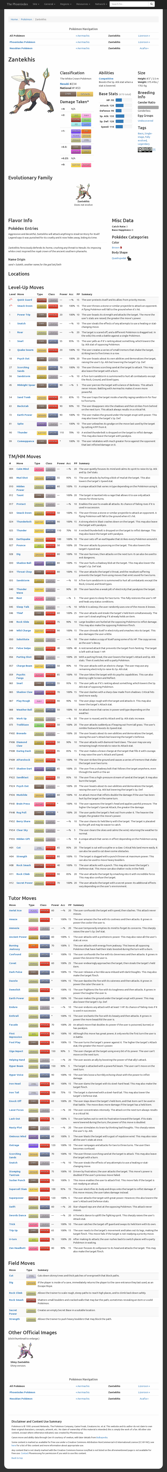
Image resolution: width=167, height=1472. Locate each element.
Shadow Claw (24, 692)
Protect (21, 504)
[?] (146, 149)
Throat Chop (24, 571)
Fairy (86, 115)
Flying (76, 135)
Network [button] (101, 4)
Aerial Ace (15, 910)
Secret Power (24, 882)
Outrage (14, 1145)
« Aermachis (83, 35)
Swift (12, 1206)
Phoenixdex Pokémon (22, 42)
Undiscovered (145, 120)
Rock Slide (22, 621)
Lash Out (14, 1118)
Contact (24, 1453)
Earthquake (23, 539)
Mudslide (21, 794)
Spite (20, 423)
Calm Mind (22, 468)
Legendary (144, 143)
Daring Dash (23, 751)
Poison (76, 151)
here (14, 1445)
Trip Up (13, 1230)
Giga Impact (16, 1051)
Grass (86, 120)
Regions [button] (65, 4)
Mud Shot (22, 477)
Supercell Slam (18, 1189)
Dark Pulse (15, 972)
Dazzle (13, 980)
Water (86, 124)
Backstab (23, 406)
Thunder (22, 432)
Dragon (76, 131)
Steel (86, 140)
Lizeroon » (144, 35)
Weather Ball (24, 709)
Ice (76, 124)
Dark (68, 94)
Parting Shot (24, 657)
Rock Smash (23, 865)
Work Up (21, 718)
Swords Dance (17, 1215)
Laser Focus (16, 1109)
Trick (12, 1224)
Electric (76, 165)
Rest (19, 598)
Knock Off (15, 1101)
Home (14, 19)
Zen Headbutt (17, 1248)
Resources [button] (83, 4)
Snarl (20, 341)
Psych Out (23, 358)
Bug (76, 115)
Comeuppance (25, 441)
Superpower (16, 1197)
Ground (85, 94)
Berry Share (23, 821)
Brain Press (23, 803)
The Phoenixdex (17, 4)
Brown (117, 247)
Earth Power (24, 414)
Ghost (86, 147)
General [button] (49, 4)
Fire (86, 131)
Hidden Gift (23, 839)
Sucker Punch (17, 1180)
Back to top (17, 1458)
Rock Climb (23, 874)
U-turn (13, 1239)
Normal (76, 140)
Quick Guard (24, 299)
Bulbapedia (101, 1437)
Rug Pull (21, 812)
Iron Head (15, 1083)
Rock (86, 151)
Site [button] (36, 4)
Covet (12, 963)
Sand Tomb (23, 397)
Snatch (21, 323)
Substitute (22, 639)
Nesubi (64, 83)
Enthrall (14, 1015)
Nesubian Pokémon (21, 48)
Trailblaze (22, 724)
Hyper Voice (16, 1074)
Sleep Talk (22, 606)
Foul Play (14, 1042)
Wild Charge (23, 630)
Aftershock (23, 759)
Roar (20, 332)
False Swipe (23, 648)
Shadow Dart (24, 768)
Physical (53, 306)
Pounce (20, 545)
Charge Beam (24, 665)
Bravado (21, 733)
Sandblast (22, 777)
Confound (15, 954)
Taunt (20, 495)
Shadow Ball (23, 563)
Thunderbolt (24, 521)
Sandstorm (23, 376)
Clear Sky (22, 830)
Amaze (13, 919)
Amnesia (14, 928)
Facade (13, 1024)
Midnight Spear (26, 385)
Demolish (14, 989)
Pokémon (26, 19)
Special (53, 341)
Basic (141, 133)
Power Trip (23, 314)
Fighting (76, 120)
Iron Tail (14, 1092)
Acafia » (144, 48)
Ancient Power (18, 936)
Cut (18, 847)
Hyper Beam (16, 1066)
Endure (13, 1007)
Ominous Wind (17, 1136)
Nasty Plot (15, 1127)
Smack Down (24, 305)
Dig (18, 554)
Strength (21, 856)
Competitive (106, 78)
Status (53, 300)
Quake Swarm (25, 349)
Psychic (86, 165)
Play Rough (23, 700)
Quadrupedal (122, 258)
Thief (19, 613)
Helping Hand (17, 1059)
